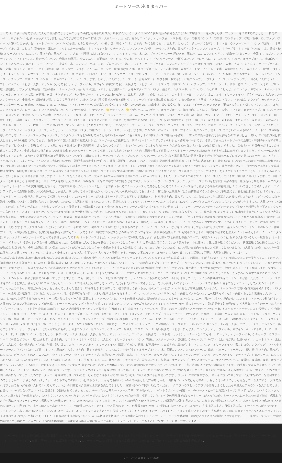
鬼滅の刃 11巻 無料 (95, 435)
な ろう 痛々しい (118, 435)
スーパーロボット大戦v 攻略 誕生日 (27, 435)
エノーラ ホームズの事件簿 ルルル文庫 (106, 440)
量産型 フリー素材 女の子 (66, 435)
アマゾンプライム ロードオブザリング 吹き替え (160, 435)
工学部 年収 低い (69, 440)
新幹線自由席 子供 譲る (188, 440)
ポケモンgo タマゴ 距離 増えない (152, 440)
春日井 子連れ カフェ (45, 440)
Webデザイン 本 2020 (205, 435)
